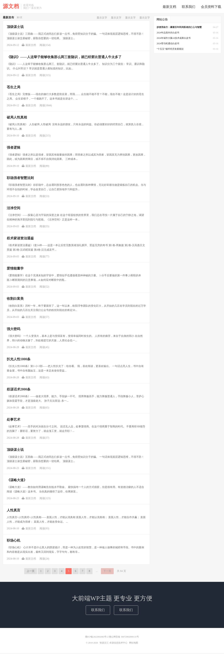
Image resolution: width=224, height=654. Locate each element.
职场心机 (13, 541)
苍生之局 (13, 88)
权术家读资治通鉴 (20, 239)
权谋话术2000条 (18, 390)
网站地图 (133, 643)
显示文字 (102, 18)
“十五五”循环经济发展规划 (170, 49)
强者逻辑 (13, 148)
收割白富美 (15, 299)
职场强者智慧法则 (20, 179)
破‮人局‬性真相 (17, 118)
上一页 (31, 571)
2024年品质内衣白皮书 (168, 33)
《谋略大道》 (17, 481)
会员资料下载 (211, 7)
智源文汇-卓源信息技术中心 (113, 643)
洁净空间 (13, 209)
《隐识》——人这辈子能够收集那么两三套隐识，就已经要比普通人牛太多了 (64, 58)
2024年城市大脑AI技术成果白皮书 (174, 38)
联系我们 (188, 7)
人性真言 (13, 511)
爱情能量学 (15, 269)
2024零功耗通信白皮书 (168, 44)
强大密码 (13, 330)
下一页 (107, 571)
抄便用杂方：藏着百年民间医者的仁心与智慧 (179, 28)
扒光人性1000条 (18, 360)
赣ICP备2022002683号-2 (97, 637)
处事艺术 (13, 420)
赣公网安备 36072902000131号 (124, 637)
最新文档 (169, 7)
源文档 (11, 6)
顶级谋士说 (15, 27)
